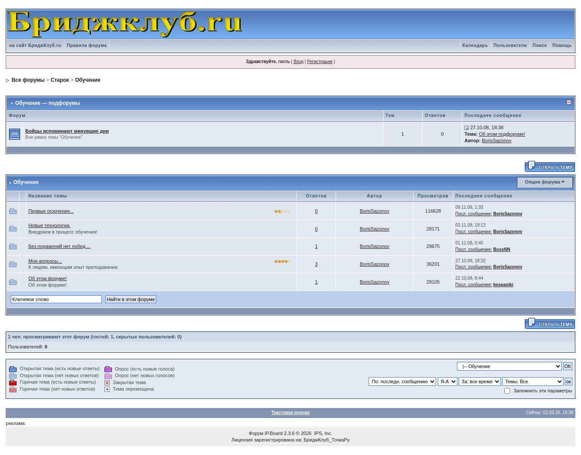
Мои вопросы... (45, 261)
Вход (299, 61)
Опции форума (542, 181)
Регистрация (319, 61)
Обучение (87, 80)
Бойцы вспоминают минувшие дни (67, 131)
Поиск (540, 45)
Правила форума (87, 45)
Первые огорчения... (51, 211)
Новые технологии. (49, 225)
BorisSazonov (496, 140)
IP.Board (273, 433)
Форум (256, 433)
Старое (59, 80)
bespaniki (503, 284)
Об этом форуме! (47, 278)
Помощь (562, 45)
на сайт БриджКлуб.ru (35, 45)
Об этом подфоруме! (502, 134)
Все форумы (28, 80)
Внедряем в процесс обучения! (62, 231)
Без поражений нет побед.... (59, 246)
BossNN (501, 249)
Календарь (475, 45)
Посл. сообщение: (473, 213)
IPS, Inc (322, 433)
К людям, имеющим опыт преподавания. (73, 267)
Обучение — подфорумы (47, 103)
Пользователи (510, 45)
